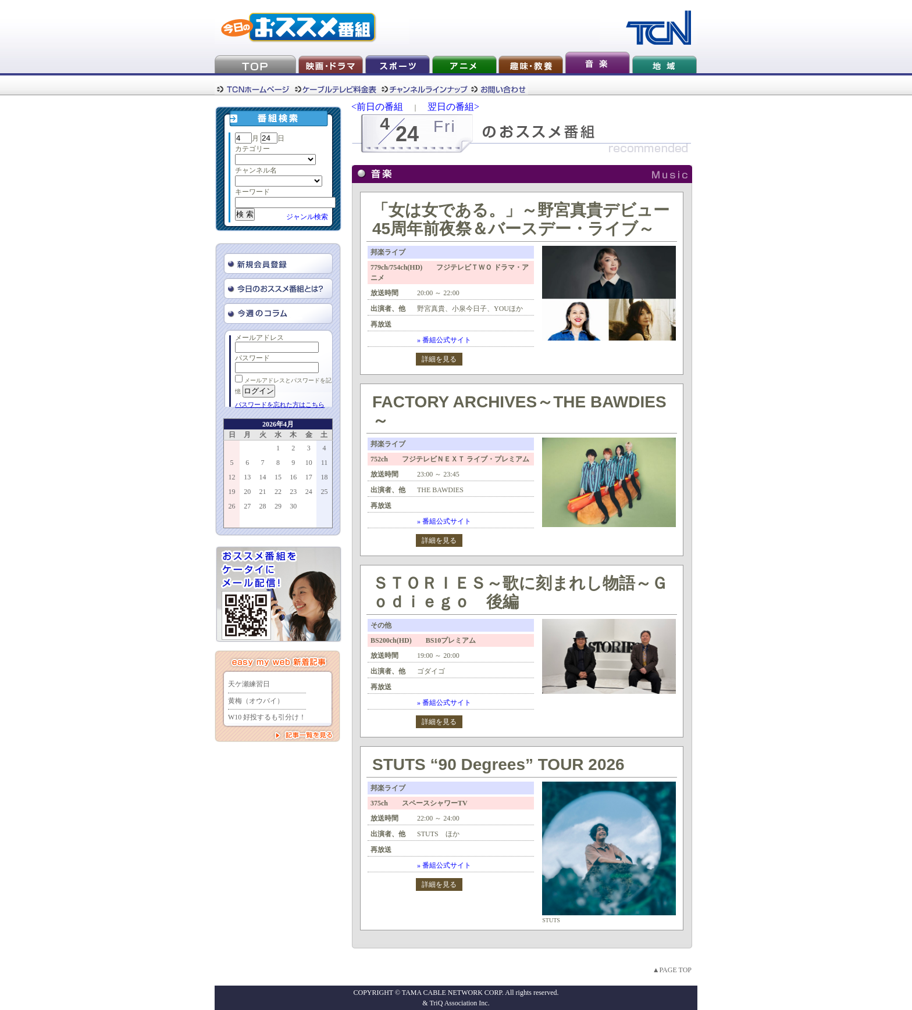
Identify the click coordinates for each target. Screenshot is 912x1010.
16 (293, 477)
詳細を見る (439, 359)
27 (247, 506)
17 (308, 477)
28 (262, 506)
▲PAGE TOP (672, 970)
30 (293, 506)
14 (262, 477)
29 (278, 506)
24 (308, 492)
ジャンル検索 (307, 217)
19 (232, 492)
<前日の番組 (377, 107)
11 (324, 463)
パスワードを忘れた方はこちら (280, 404)
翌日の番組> (453, 107)
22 (278, 492)
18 (323, 477)
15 (278, 477)
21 (262, 492)
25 (323, 492)
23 (293, 492)
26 (232, 506)
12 (232, 477)
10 (308, 463)
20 (247, 492)
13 (247, 477)
